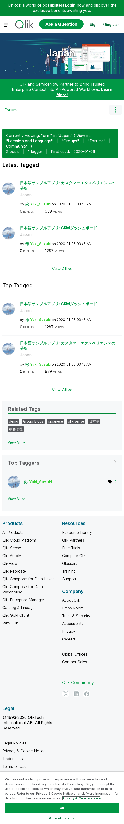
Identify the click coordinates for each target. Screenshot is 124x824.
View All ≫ (62, 268)
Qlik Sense (11, 547)
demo (13, 421)
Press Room (72, 608)
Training (69, 571)
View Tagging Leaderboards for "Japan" (62, 461)
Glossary (70, 563)
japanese (55, 421)
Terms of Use (14, 766)
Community (16, 146)
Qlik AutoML (13, 555)
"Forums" (97, 140)
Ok (62, 808)
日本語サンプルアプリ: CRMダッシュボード (58, 227)
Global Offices (74, 654)
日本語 (94, 421)
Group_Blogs (33, 421)
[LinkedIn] (76, 693)
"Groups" (70, 140)
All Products (12, 532)
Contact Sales (74, 661)
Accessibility (72, 623)
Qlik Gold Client (15, 615)
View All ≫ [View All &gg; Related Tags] (16, 442)
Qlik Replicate (14, 571)
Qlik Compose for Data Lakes (28, 578)
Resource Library (77, 532)
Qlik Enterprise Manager (23, 599)
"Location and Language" (29, 140)
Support (69, 578)
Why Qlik (10, 623)
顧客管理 (16, 429)
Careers (69, 639)
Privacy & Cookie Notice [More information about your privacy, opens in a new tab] (81, 798)
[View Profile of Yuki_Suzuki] (40, 204)
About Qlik (71, 600)
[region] (62, 798)
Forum (10, 109)
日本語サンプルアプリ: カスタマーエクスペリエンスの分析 (67, 185)
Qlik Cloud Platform (19, 540)
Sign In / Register (104, 25)
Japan (60, 53)
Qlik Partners (73, 540)
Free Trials (71, 547)
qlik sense (76, 421)
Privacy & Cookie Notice (24, 750)
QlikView (9, 563)
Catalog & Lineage (18, 607)
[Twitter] (65, 693)
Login (70, 5)
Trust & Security (76, 615)
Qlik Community (78, 682)
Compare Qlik (74, 555)
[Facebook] (86, 693)
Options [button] (115, 110)
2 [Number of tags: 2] (115, 482)
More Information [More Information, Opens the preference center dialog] (61, 818)
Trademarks (12, 758)
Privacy (68, 631)
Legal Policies (14, 743)
